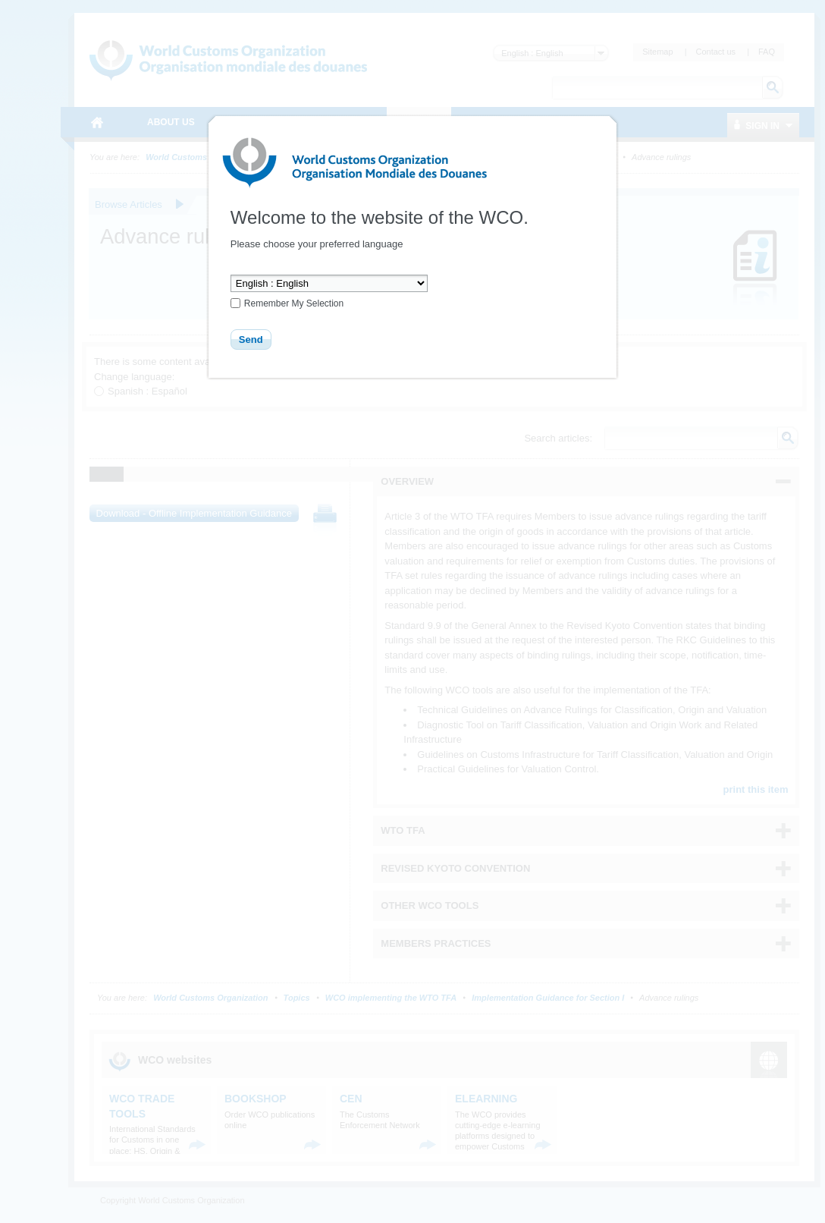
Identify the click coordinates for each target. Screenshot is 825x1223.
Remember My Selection (293, 303)
